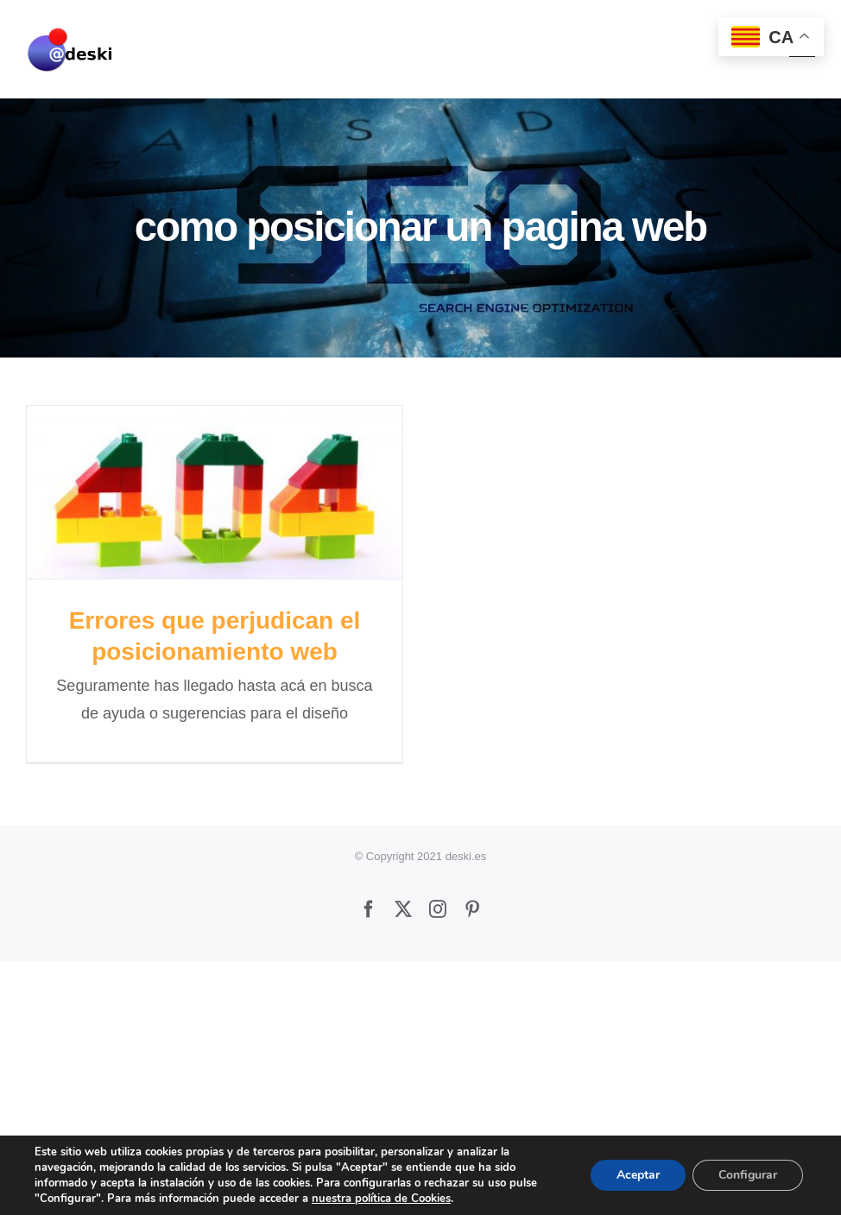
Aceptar (638, 1175)
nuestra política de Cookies (381, 1198)
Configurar (747, 1175)
